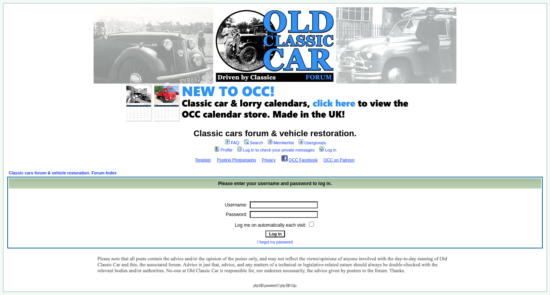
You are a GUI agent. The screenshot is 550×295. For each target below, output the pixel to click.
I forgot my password (275, 242)
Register (203, 160)
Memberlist (281, 142)
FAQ (232, 142)
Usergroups (312, 142)
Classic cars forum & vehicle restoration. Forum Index (62, 173)
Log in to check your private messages (276, 150)
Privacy (268, 160)
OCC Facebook (303, 160)
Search (253, 142)
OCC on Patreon (339, 160)
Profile (223, 150)
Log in (327, 150)
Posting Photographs (236, 160)
